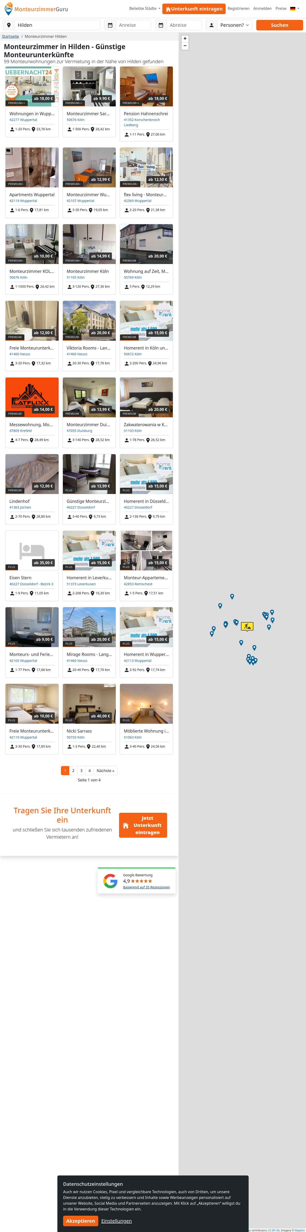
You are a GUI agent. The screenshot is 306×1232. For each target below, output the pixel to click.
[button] (105, 770)
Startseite (10, 36)
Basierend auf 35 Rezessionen (146, 887)
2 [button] (73, 770)
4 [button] (89, 770)
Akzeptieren (80, 1221)
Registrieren (238, 8)
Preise (281, 8)
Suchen (279, 25)
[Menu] (294, 8)
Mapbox (300, 1230)
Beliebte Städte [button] (143, 8)
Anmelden (262, 8)
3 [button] (81, 770)
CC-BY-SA (273, 1230)
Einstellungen (116, 1221)
